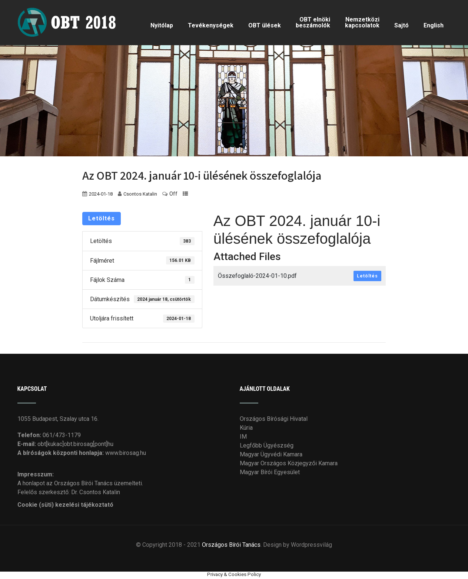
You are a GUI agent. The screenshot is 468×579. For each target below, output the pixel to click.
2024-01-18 (101, 194)
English (434, 25)
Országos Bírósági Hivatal (274, 418)
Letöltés (101, 218)
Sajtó (401, 25)
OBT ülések (264, 25)
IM (243, 436)
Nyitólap (161, 25)
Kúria (246, 427)
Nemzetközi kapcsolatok (362, 22)
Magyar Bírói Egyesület (270, 472)
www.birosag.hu (125, 452)
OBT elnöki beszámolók (313, 22)
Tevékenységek (210, 25)
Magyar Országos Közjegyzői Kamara (289, 463)
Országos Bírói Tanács (231, 544)
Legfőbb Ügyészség (266, 445)
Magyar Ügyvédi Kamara (271, 454)
